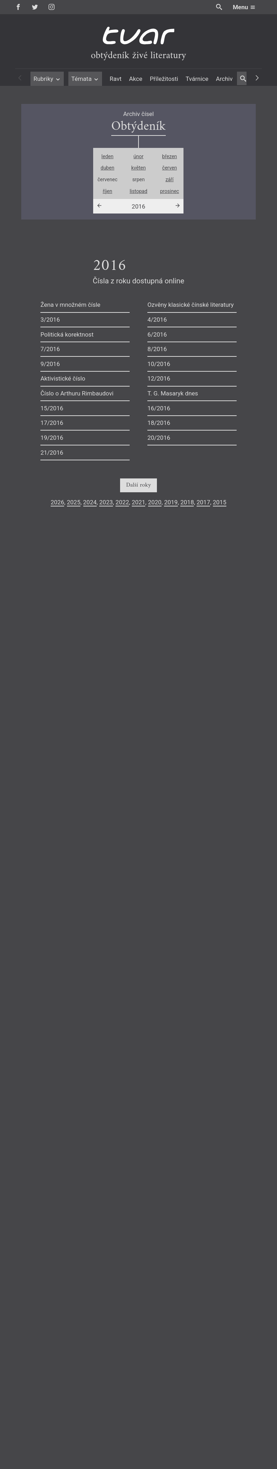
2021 (138, 502)
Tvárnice (197, 78)
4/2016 (157, 319)
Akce (135, 78)
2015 (219, 502)
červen (169, 168)
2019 (170, 502)
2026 (57, 502)
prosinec (169, 191)
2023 (106, 502)
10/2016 (158, 363)
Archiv (224, 78)
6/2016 (157, 334)
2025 (73, 502)
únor (138, 156)
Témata (85, 78)
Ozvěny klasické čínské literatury (190, 304)
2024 (90, 502)
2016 (138, 206)
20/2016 (158, 437)
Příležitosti (164, 78)
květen (138, 168)
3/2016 (50, 319)
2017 (203, 502)
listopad (138, 191)
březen (169, 156)
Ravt (115, 78)
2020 (155, 502)
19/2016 (51, 437)
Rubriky (47, 78)
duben (107, 168)
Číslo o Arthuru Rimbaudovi (76, 393)
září (169, 179)
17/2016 (51, 422)
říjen (107, 191)
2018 (187, 502)
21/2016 (51, 452)
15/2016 (51, 408)
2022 (122, 502)
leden (107, 156)
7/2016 (50, 349)
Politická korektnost (67, 334)
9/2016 (50, 363)
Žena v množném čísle (70, 304)
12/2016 (158, 378)
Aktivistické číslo (62, 378)
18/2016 (158, 422)
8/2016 (157, 349)
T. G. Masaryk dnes (172, 393)
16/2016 (158, 408)
